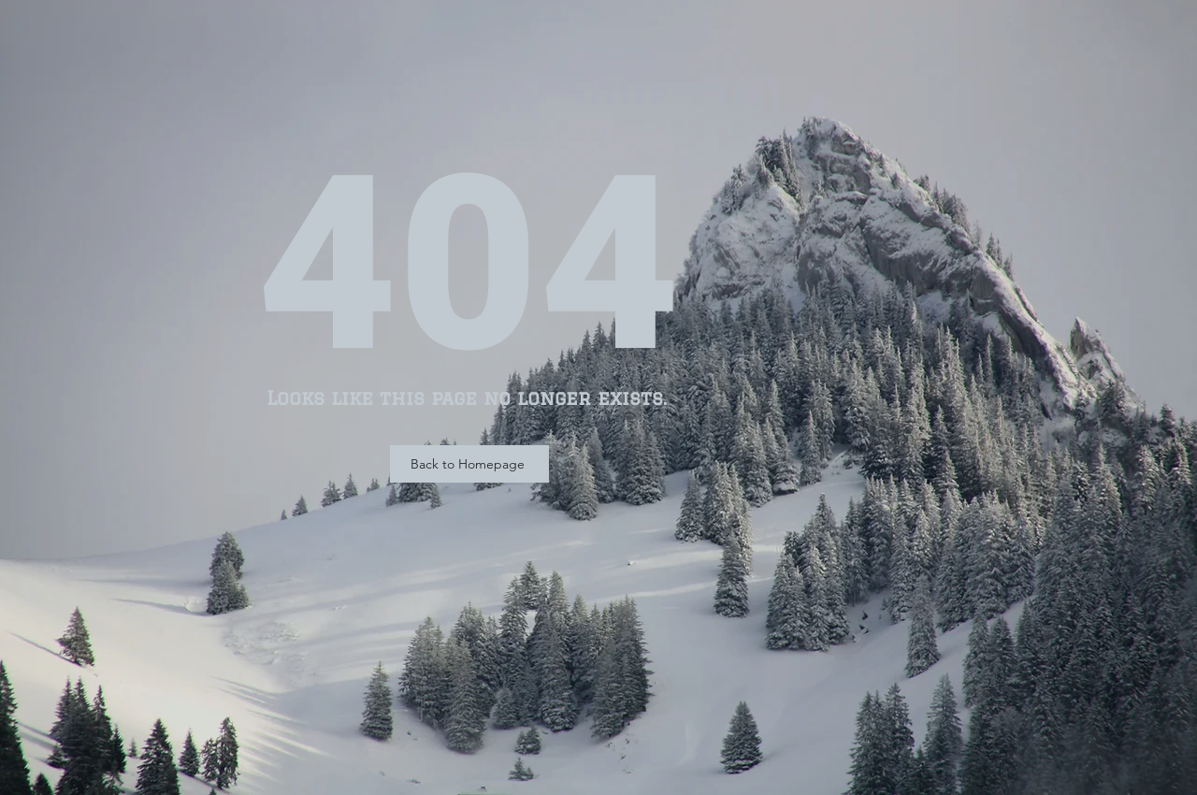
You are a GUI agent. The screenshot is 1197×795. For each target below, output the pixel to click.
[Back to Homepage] (469, 464)
